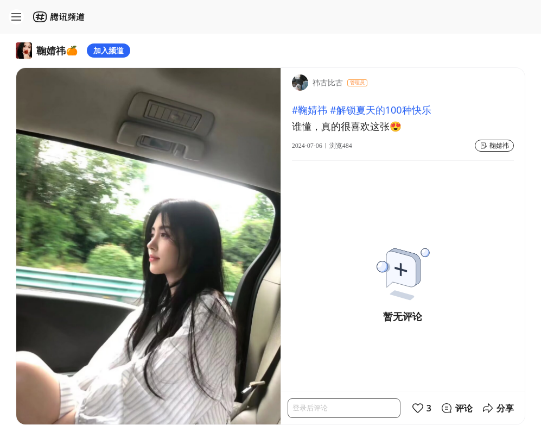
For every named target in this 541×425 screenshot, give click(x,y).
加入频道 (108, 50)
